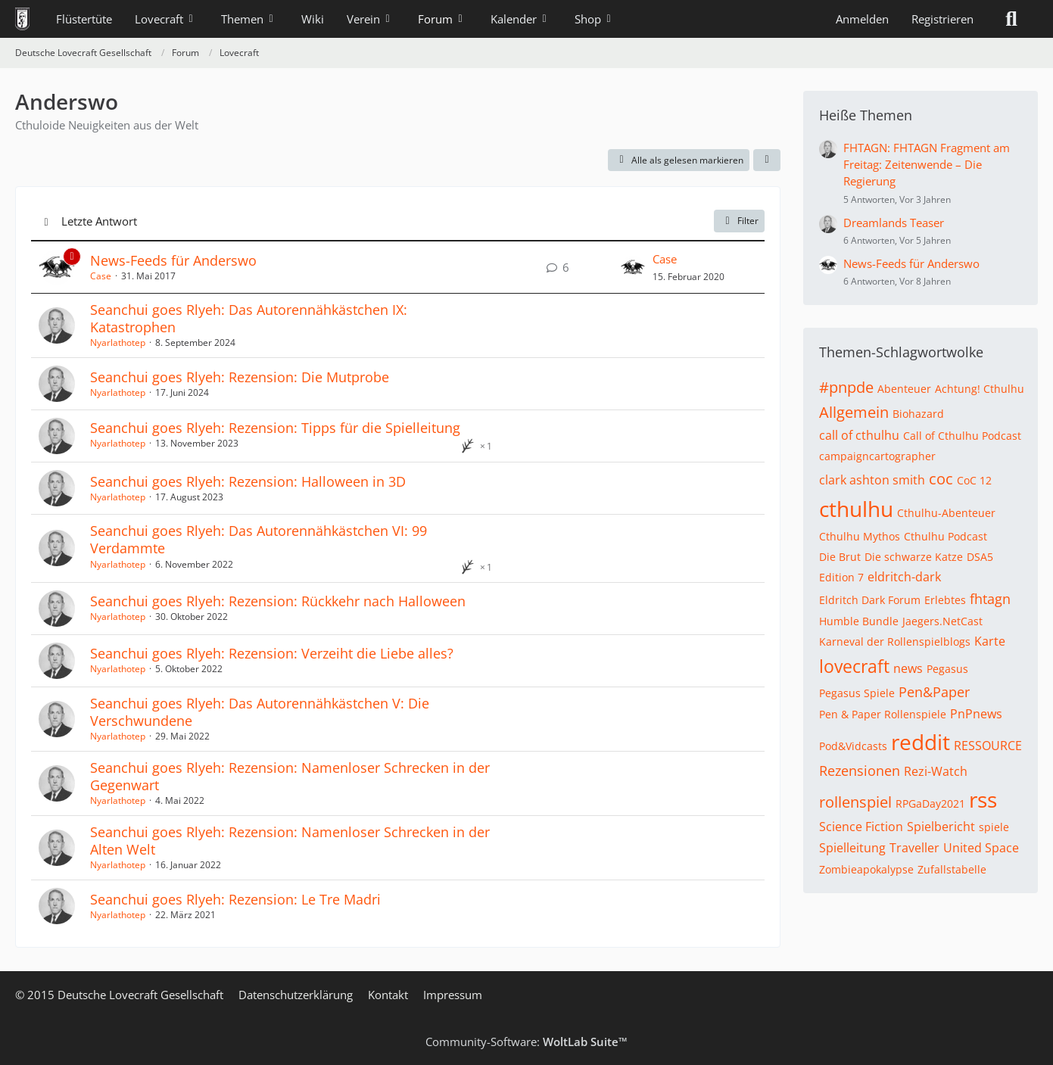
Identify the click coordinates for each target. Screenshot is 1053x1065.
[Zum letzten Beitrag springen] (633, 267)
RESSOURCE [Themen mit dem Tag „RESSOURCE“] (988, 745)
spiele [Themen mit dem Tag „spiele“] (994, 827)
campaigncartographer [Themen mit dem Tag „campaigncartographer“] (877, 456)
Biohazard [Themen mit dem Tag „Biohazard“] (918, 413)
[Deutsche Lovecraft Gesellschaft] (22, 19)
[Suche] (1011, 19)
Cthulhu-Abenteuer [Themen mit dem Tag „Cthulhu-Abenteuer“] (946, 513)
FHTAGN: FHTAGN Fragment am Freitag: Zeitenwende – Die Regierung (926, 164)
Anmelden (862, 18)
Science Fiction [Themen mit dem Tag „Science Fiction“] (861, 826)
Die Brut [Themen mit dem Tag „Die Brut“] (840, 557)
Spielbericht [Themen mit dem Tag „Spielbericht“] (941, 826)
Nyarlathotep (117, 342)
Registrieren (942, 18)
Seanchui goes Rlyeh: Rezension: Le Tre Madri (235, 899)
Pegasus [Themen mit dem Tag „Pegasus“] (947, 669)
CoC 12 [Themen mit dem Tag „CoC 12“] (974, 480)
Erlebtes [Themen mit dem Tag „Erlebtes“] (945, 600)
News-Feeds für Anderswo (173, 260)
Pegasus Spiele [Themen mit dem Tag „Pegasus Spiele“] (857, 693)
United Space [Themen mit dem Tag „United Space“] (981, 847)
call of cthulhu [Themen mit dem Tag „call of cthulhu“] (859, 435)
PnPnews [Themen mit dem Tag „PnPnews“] (976, 713)
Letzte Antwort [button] (99, 221)
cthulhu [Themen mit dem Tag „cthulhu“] (856, 508)
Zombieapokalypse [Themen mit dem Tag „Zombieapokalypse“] (866, 869)
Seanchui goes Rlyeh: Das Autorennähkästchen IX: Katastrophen (248, 318)
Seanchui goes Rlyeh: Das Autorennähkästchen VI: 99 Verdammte (258, 539)
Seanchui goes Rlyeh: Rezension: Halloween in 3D (248, 481)
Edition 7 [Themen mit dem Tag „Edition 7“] (841, 577)
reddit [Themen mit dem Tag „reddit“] (920, 741)
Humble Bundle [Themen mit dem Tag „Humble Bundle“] (859, 621)
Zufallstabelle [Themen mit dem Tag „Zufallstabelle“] (951, 869)
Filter (739, 220)
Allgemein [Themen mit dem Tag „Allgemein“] (854, 412)
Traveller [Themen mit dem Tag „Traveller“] (914, 847)
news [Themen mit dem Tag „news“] (908, 668)
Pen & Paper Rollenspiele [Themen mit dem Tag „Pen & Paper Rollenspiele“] (882, 714)
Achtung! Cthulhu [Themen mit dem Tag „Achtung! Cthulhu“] (979, 388)
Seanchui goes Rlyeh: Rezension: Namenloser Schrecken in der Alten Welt (290, 840)
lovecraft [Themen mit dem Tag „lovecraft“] (854, 666)
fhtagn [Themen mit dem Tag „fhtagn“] (990, 599)
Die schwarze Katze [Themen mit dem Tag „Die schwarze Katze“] (914, 557)
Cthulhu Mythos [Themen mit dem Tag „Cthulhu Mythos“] (859, 536)
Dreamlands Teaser (893, 222)
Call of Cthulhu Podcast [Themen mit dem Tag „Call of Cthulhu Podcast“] (962, 435)
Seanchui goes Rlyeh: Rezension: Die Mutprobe (239, 377)
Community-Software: (526, 1041)
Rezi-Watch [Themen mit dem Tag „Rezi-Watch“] (935, 771)
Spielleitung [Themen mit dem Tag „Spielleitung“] (852, 847)
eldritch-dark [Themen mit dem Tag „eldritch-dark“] (904, 576)
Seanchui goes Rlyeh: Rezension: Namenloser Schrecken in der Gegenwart (290, 776)
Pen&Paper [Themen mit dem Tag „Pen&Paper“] (934, 692)
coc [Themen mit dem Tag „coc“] (941, 479)
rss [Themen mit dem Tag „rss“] (983, 799)
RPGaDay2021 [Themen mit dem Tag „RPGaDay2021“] (930, 803)
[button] (766, 160)
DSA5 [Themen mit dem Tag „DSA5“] (980, 557)
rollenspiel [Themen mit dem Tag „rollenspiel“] (855, 802)
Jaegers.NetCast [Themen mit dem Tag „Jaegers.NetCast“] (942, 621)
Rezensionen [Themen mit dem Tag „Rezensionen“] (859, 770)
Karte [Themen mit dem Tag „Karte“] (989, 641)
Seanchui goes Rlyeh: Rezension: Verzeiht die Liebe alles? (271, 653)
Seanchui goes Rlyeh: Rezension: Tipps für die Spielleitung (275, 428)
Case (100, 275)
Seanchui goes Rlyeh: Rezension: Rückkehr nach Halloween (278, 601)
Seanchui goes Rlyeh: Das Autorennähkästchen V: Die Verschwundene (259, 712)
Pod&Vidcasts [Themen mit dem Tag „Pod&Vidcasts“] (853, 746)
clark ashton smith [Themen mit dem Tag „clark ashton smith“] (872, 480)
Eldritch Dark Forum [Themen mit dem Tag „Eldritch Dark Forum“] (870, 600)
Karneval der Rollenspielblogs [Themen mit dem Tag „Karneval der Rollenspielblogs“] (894, 641)
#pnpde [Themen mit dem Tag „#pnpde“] (846, 387)
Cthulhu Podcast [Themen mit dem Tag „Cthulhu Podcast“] (945, 536)
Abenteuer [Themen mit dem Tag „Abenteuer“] (904, 388)
